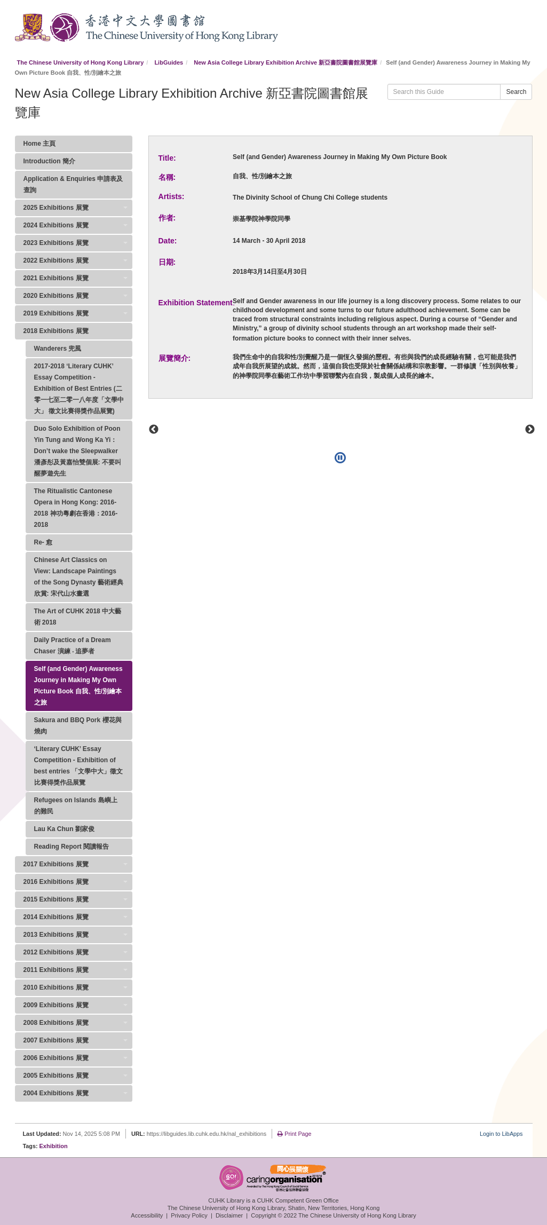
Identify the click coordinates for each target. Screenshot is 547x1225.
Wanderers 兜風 (58, 348)
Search (516, 92)
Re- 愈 (43, 542)
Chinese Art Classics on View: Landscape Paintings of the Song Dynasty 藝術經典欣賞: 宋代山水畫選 (78, 576)
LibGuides (168, 62)
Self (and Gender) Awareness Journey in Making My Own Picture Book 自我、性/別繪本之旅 (78, 685)
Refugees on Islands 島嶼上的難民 (75, 805)
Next (530, 429)
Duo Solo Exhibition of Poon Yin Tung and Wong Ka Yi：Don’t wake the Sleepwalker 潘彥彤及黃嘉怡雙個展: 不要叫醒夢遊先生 (77, 451)
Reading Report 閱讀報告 (71, 846)
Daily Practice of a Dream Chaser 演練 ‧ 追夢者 (72, 645)
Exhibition (53, 1146)
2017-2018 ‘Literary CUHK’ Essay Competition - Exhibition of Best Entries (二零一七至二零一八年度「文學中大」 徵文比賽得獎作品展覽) (79, 388)
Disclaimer (229, 1215)
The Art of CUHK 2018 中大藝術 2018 (78, 616)
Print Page (294, 1134)
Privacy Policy (189, 1215)
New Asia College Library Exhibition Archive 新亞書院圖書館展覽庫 (285, 62)
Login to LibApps (501, 1134)
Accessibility (147, 1215)
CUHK (32, 27)
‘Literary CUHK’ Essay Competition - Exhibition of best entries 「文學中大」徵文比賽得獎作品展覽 (78, 765)
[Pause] (340, 458)
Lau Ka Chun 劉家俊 (64, 829)
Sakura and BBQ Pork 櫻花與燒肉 (78, 725)
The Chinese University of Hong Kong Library (80, 62)
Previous (153, 429)
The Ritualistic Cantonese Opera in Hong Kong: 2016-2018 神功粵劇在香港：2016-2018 (76, 507)
